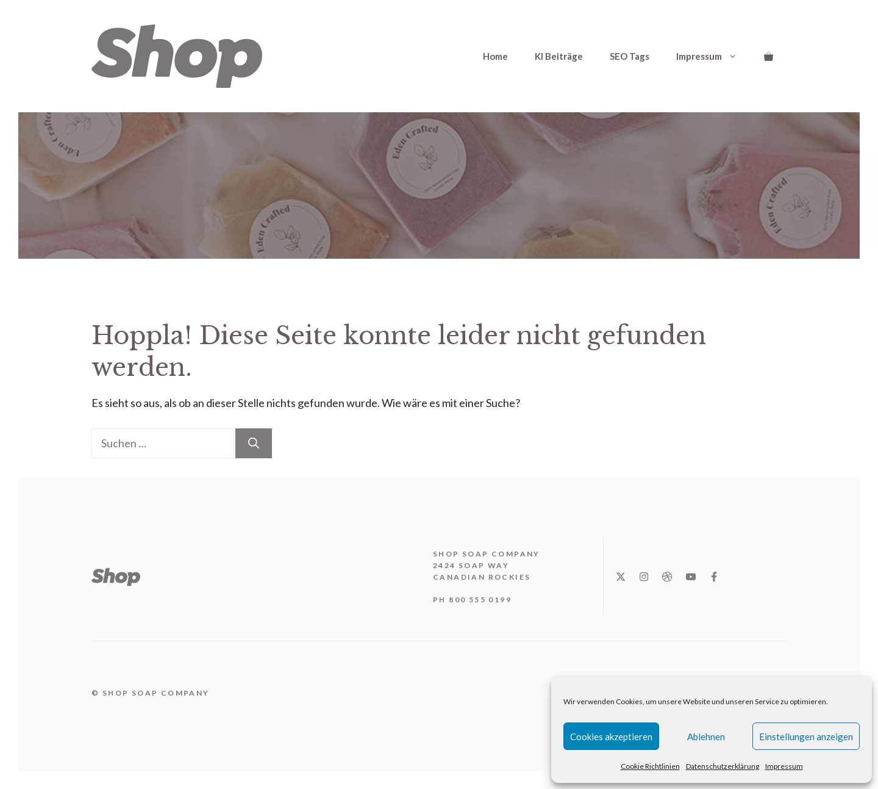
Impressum (784, 766)
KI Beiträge (559, 56)
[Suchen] (253, 443)
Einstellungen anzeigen (806, 736)
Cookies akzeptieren (611, 736)
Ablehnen (706, 736)
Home (495, 56)
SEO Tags (629, 56)
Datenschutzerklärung (722, 766)
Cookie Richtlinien (650, 766)
